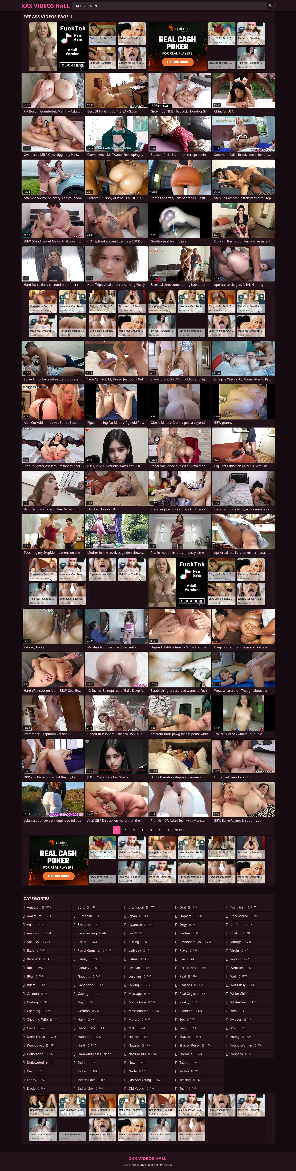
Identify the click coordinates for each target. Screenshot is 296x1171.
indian (88, 1071)
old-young (142, 1088)
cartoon (38, 994)
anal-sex (39, 942)
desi (35, 1071)
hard (87, 1045)
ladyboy (140, 950)
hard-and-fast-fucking (94, 1055)
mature (140, 1019)
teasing (190, 1080)
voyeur (240, 959)
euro (87, 907)
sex (187, 1019)
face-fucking (92, 933)
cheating (39, 1011)
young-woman (246, 1045)
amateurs (39, 916)
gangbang (91, 985)
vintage (241, 942)
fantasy (89, 968)
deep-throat (42, 1037)
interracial (142, 907)
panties (190, 933)
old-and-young (145, 1080)
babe (36, 950)
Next (178, 830)
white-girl (243, 994)
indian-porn (92, 1080)
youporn (241, 1054)
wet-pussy (243, 985)
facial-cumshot (95, 950)
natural (140, 1045)
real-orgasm (194, 994)
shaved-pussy (195, 1045)
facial (88, 942)
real (188, 976)
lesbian (140, 968)
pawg (188, 950)
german (89, 1011)
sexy (188, 1028)
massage (140, 994)
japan (139, 916)
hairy (87, 1019)
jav (136, 933)
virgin (240, 950)
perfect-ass (192, 968)
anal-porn (39, 933)
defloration (40, 1054)
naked (139, 1037)
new (137, 1063)
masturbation (144, 1011)
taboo (189, 1063)
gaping (88, 994)
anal (36, 925)
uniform (241, 925)
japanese (141, 925)
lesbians (140, 976)
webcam (242, 968)
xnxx (238, 1011)
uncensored (244, 916)
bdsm (36, 985)
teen (188, 1088)
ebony (37, 1080)
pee (187, 959)
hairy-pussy (92, 1028)
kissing (139, 942)
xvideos (241, 1019)
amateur (39, 907)
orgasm (191, 916)
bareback (39, 959)
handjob (90, 1037)
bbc (35, 968)
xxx (238, 1028)
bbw (35, 976)
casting (38, 1002)
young (241, 1037)
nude (138, 1071)
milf (137, 1028)
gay (86, 1002)
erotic (36, 1088)
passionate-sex (195, 942)
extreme (89, 925)
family (88, 959)
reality (189, 1002)
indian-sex (91, 1088)
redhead (191, 1011)
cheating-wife (42, 1019)
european (90, 916)
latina (139, 959)
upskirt (241, 933)
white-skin (243, 1002)
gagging (89, 976)
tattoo (189, 1071)
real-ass (191, 985)
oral (188, 907)
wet (239, 976)
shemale (191, 1054)
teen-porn (243, 907)
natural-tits (143, 1054)
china (36, 1028)
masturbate (142, 1002)
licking (140, 985)
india (87, 1063)
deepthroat (41, 1045)
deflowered (40, 1063)
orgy (188, 925)
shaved (190, 1037)
